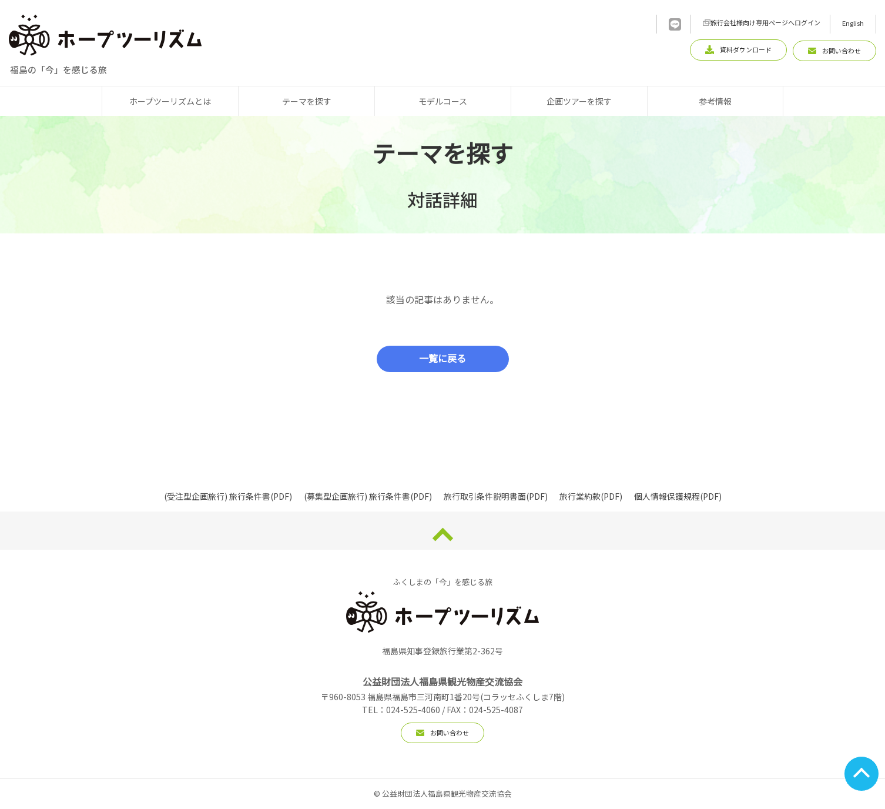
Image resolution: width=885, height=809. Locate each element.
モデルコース (442, 101)
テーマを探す (306, 101)
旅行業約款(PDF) (590, 496)
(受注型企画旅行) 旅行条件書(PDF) (228, 496)
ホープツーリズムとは (170, 101)
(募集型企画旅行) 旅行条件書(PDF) (368, 496)
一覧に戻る (442, 359)
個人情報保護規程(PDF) (678, 496)
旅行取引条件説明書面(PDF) (496, 496)
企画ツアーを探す (579, 101)
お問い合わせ (442, 732)
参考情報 (715, 101)
